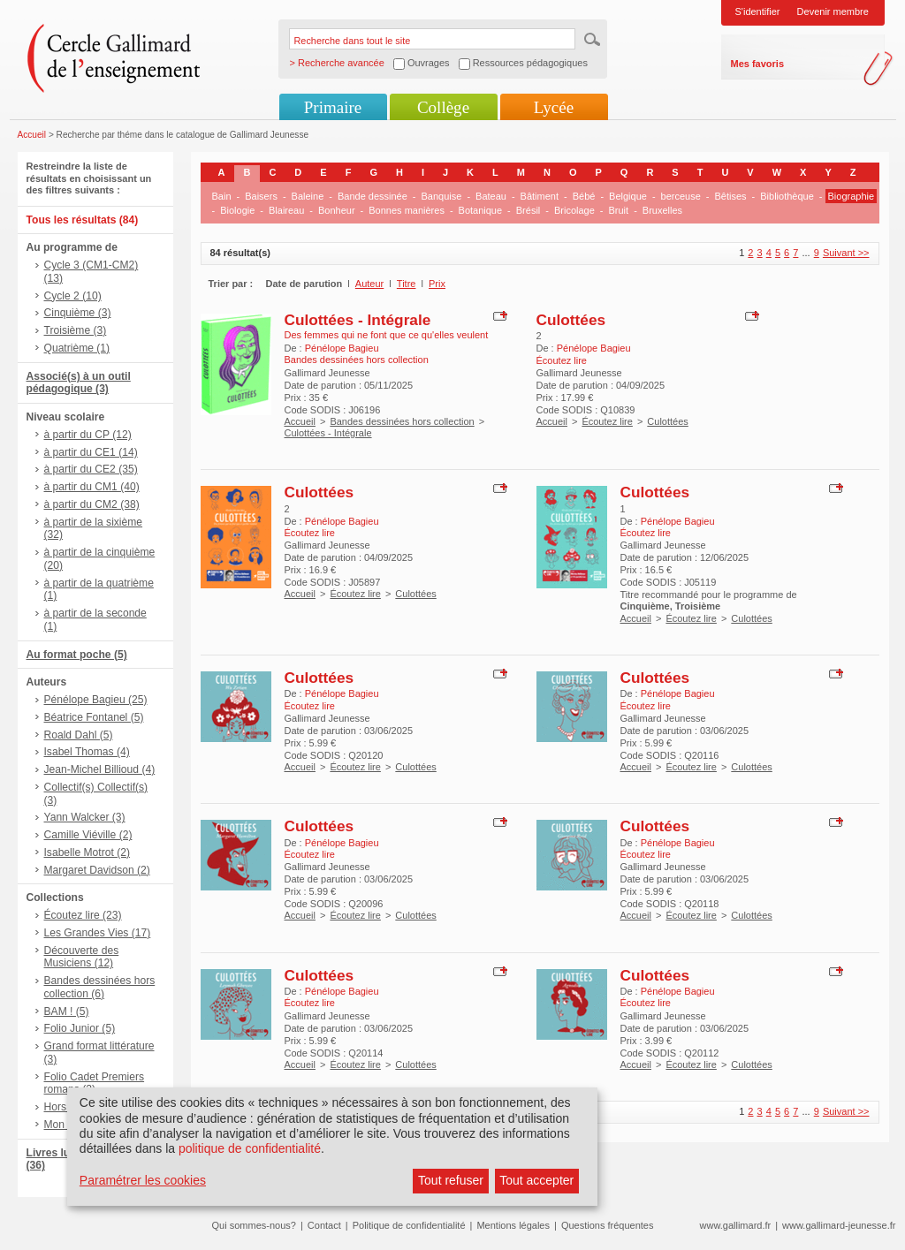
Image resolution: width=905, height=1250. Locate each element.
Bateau (490, 196)
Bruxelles (662, 210)
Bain (222, 196)
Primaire (332, 107)
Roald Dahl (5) (78, 735)
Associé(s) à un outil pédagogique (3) (79, 383)
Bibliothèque (787, 196)
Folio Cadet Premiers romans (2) (94, 1083)
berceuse (681, 196)
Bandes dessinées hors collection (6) (100, 987)
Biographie (851, 196)
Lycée (554, 107)
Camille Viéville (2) (88, 835)
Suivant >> (846, 252)
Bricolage (574, 210)
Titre (406, 283)
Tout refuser (450, 1180)
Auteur (369, 283)
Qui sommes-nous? (254, 1225)
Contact (324, 1225)
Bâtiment (540, 196)
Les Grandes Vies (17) (97, 933)
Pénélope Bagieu (342, 348)
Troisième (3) (75, 330)
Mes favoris (758, 63)
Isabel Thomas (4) (87, 752)
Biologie (237, 210)
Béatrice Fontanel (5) (94, 717)
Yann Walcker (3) (84, 817)
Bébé (584, 196)
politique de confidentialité (250, 1148)
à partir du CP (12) (88, 434)
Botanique (481, 210)
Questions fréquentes (607, 1225)
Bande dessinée (372, 196)
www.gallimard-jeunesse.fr (838, 1225)
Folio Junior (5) (80, 1028)
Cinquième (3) (77, 313)
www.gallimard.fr (736, 1225)
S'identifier (757, 11)
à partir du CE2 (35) (91, 469)
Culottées (571, 320)
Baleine (308, 196)
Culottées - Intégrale (358, 320)
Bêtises (731, 196)
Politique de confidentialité (409, 1225)
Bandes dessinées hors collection (402, 421)
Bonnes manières (407, 210)
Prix (437, 283)
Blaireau (286, 210)
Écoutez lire (607, 421)
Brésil (528, 210)
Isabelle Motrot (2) (87, 852)
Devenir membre (833, 11)
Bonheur (336, 210)
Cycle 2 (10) (73, 296)
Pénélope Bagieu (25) (96, 699)
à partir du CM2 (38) (92, 504)
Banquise (442, 196)
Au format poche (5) (77, 654)
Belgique (628, 196)
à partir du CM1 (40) (92, 487)
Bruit (619, 210)
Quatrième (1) (77, 348)
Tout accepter (536, 1180)
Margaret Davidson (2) (97, 870)
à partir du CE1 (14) (91, 452)
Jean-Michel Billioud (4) (100, 769)
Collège (443, 107)
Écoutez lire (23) (83, 915)
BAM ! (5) (66, 1011)
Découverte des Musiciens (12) (81, 957)
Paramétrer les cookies (143, 1180)
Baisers (261, 196)
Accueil (32, 135)
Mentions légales (513, 1225)
